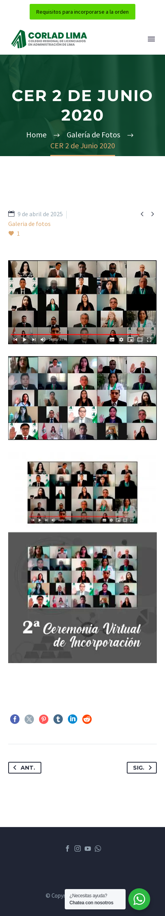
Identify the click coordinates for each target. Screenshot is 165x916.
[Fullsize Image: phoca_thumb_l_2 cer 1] (82, 557)
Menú (151, 39)
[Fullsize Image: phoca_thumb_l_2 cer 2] (82, 398)
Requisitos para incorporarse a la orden (82, 11)
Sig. (144, 768)
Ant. (22, 768)
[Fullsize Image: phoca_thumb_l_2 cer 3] (82, 302)
